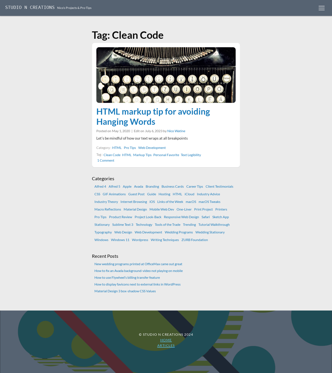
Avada (138, 186)
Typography (103, 232)
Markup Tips (142, 155)
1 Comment (106, 160)
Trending (189, 224)
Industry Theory (106, 202)
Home (166, 340)
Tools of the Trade (167, 224)
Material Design (135, 209)
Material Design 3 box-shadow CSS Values (125, 291)
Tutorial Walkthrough (214, 224)
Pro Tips (130, 148)
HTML (117, 148)
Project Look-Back (148, 217)
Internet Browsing (133, 202)
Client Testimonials (219, 186)
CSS (97, 194)
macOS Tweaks (209, 202)
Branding (152, 186)
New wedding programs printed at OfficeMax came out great (138, 264)
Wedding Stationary (210, 232)
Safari (206, 217)
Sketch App (220, 217)
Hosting (164, 194)
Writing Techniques (165, 240)
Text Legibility (191, 155)
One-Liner (184, 209)
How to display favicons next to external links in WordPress (137, 284)
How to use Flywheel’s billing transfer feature (127, 277)
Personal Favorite (166, 155)
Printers (221, 209)
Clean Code (112, 155)
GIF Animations (114, 194)
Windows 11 (120, 240)
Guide (151, 194)
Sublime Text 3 (122, 224)
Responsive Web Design (181, 217)
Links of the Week (170, 202)
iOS (152, 202)
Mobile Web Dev (161, 209)
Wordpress (140, 240)
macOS (191, 202)
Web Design (123, 232)
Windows (101, 240)
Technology (144, 224)
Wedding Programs (179, 232)
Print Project (203, 209)
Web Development (152, 148)
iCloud (189, 194)
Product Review (120, 217)
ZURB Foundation (194, 240)
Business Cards (173, 186)
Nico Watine (176, 131)
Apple (127, 186)
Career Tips (194, 186)
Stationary (102, 224)
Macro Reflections (107, 209)
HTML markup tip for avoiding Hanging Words (153, 116)
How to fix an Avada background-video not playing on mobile (138, 271)
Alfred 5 (114, 186)
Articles (166, 345)
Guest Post (136, 194)
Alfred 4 (100, 186)
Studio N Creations (30, 7)
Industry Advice (208, 194)
